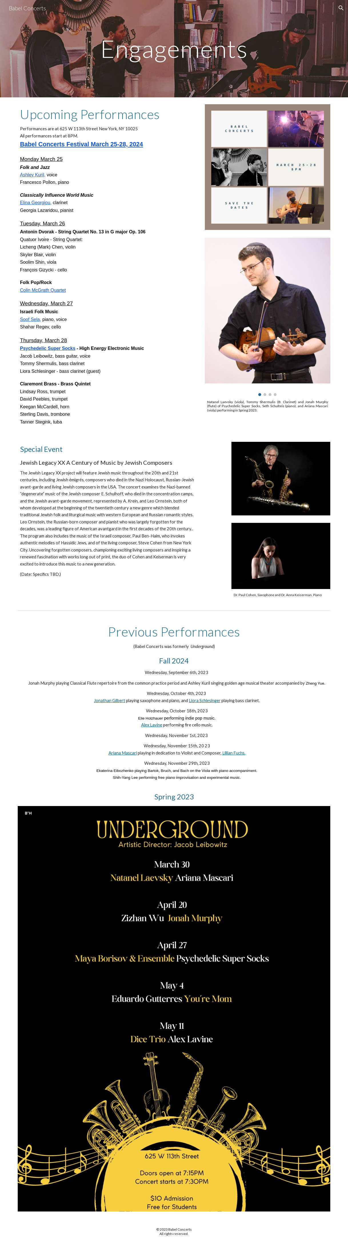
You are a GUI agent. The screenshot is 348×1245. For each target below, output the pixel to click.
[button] (341, 8)
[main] (174, 48)
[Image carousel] (267, 317)
